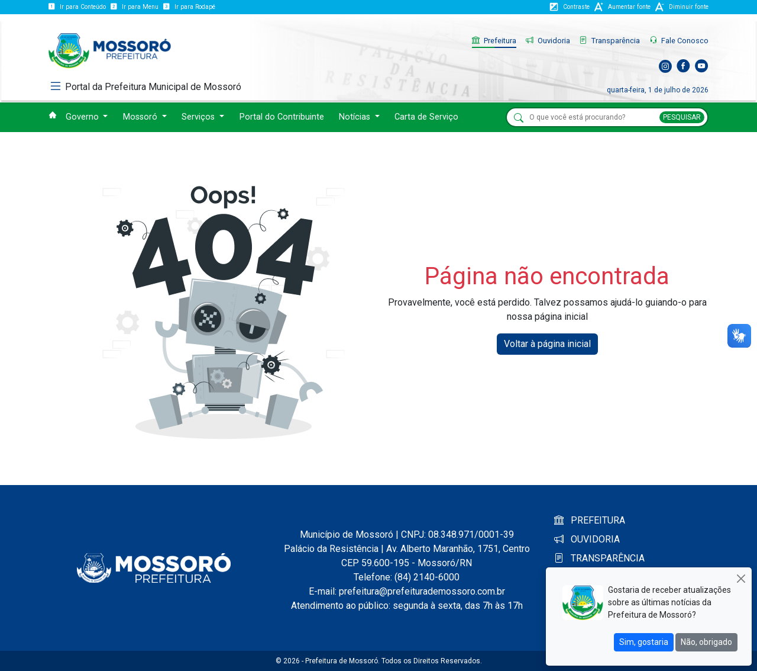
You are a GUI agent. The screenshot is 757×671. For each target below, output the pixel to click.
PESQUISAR (682, 117)
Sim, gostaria (643, 642)
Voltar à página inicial (547, 343)
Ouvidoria (548, 40)
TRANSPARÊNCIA (599, 558)
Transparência (610, 40)
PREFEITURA (589, 520)
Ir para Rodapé (189, 7)
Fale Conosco (679, 40)
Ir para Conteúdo (77, 7)
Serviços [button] (199, 117)
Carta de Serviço (426, 117)
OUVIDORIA (587, 539)
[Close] (741, 578)
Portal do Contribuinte (282, 117)
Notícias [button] (356, 117)
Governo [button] (83, 117)
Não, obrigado (706, 642)
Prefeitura (494, 40)
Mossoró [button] (141, 117)
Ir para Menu (134, 7)
